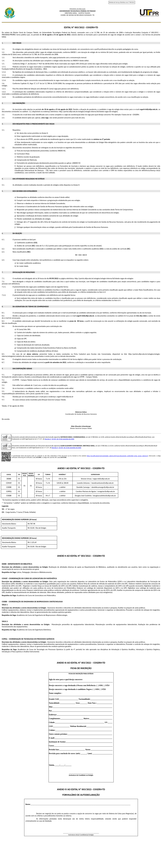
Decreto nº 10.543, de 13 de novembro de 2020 (59, 439)
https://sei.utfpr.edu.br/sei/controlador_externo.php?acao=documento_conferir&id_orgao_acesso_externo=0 (117, 456)
